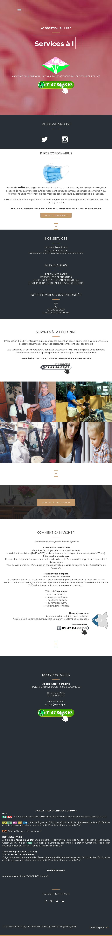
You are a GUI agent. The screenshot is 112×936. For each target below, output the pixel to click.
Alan (74, 926)
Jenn (53, 926)
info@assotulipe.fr (58, 704)
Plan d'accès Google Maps (56, 502)
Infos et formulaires (56, 215)
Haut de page (99, 927)
